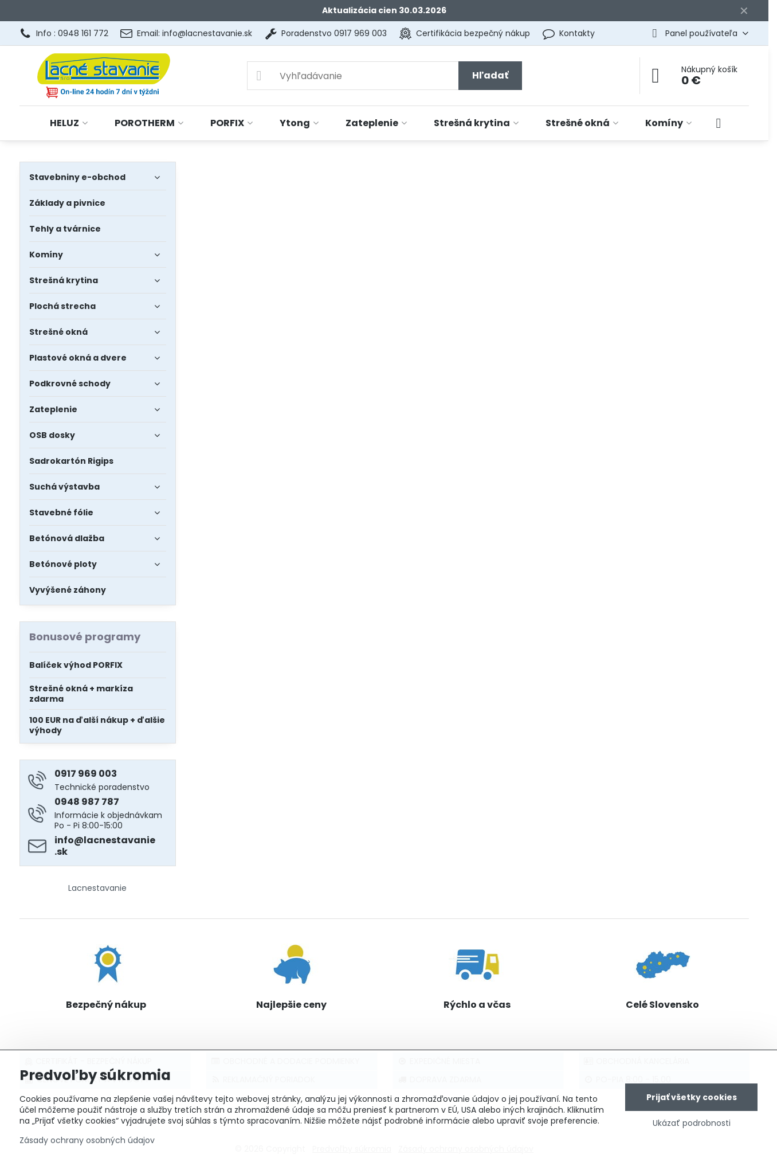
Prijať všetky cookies (691, 1097)
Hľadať (490, 75)
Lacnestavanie (97, 888)
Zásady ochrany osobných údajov (87, 1140)
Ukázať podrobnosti (692, 1123)
